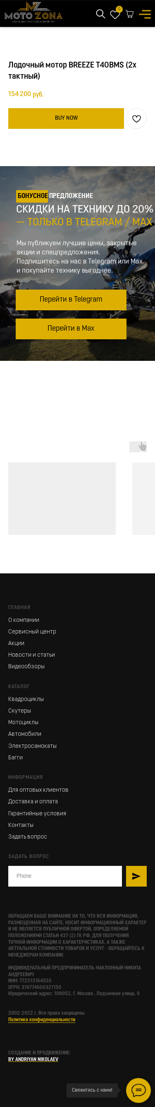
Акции (16, 644)
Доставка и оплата (33, 802)
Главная (19, 607)
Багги (15, 758)
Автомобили (24, 734)
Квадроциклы (26, 699)
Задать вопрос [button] (27, 837)
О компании (23, 620)
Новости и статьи (31, 655)
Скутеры (19, 711)
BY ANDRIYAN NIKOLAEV (33, 1059)
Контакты (20, 825)
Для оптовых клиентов (38, 790)
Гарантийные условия (37, 814)
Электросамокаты (32, 746)
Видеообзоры (26, 667)
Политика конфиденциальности (41, 1020)
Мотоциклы (23, 723)
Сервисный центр (32, 632)
